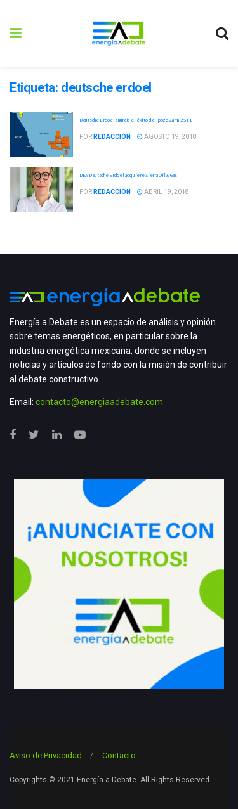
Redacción (112, 136)
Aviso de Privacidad (46, 755)
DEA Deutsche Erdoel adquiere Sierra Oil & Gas (128, 175)
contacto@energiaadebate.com (99, 402)
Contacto (119, 755)
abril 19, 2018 (163, 191)
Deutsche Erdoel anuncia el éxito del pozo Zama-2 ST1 (135, 120)
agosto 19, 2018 (167, 136)
